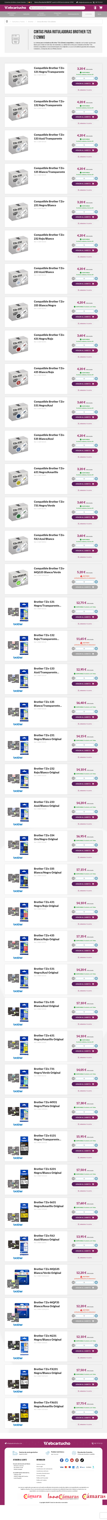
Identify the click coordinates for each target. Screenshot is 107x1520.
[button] (85, 83)
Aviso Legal (39, 1466)
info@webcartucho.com (14, 1443)
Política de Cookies (41, 1480)
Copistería (89, 14)
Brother (30, 21)
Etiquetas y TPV (59, 14)
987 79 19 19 (98, 1443)
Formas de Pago (40, 1475)
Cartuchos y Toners (12, 14)
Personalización (75, 14)
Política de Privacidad (42, 1478)
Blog (99, 14)
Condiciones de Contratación (44, 1469)
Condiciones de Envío (42, 1471)
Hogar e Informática (42, 14)
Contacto (38, 1482)
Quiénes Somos (40, 1464)
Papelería (27, 14)
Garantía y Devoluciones (43, 1473)
